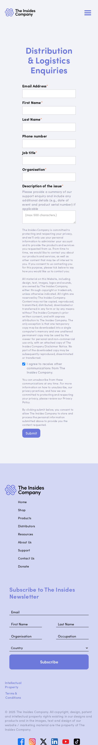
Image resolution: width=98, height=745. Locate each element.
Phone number (34, 136)
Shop (22, 510)
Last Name (32, 119)
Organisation (34, 169)
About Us (24, 542)
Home (22, 502)
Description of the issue (42, 186)
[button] (87, 13)
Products (24, 518)
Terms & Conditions (13, 695)
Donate (23, 566)
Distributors (26, 526)
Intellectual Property (13, 685)
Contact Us (26, 558)
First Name (32, 102)
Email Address (35, 86)
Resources (25, 534)
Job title (29, 152)
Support (24, 550)
